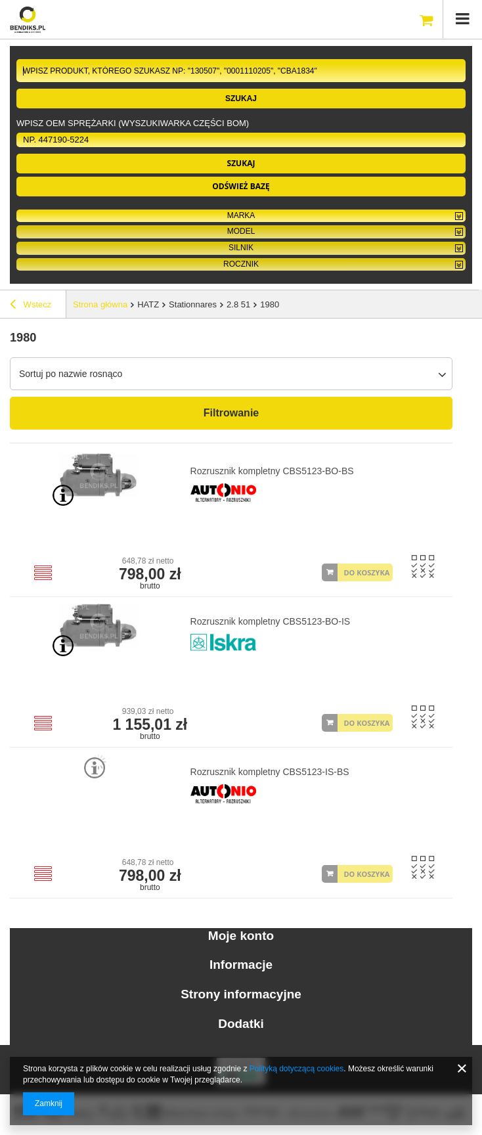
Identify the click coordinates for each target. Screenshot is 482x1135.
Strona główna (100, 304)
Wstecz (30, 306)
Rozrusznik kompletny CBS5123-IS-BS (269, 772)
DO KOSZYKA (366, 572)
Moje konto (241, 936)
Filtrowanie (231, 412)
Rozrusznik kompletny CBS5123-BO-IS (270, 621)
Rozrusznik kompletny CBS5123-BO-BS (272, 471)
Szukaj (241, 98)
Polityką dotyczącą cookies (296, 1068)
